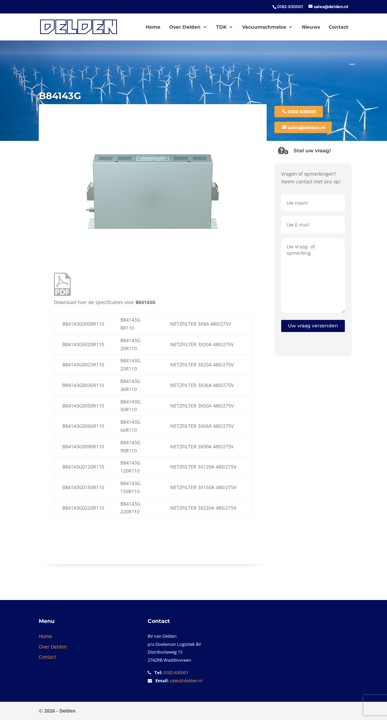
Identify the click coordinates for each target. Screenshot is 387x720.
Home (153, 27)
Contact (338, 27)
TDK (221, 27)
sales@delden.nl (306, 127)
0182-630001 (302, 111)
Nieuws (311, 27)
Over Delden (185, 27)
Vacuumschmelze (264, 27)
